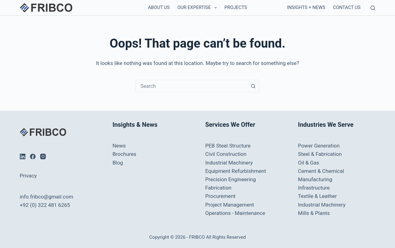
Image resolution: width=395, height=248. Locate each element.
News (119, 146)
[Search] (373, 8)
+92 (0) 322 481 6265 (45, 205)
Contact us (346, 7)
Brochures (124, 154)
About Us (159, 7)
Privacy (28, 176)
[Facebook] (33, 156)
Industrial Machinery (229, 163)
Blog (118, 163)
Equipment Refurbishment (235, 171)
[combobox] (191, 86)
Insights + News (306, 7)
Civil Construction (225, 154)
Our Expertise (198, 7)
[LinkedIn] (22, 156)
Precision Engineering (230, 179)
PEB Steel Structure (227, 146)
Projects (236, 7)
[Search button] (253, 86)
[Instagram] (43, 156)
